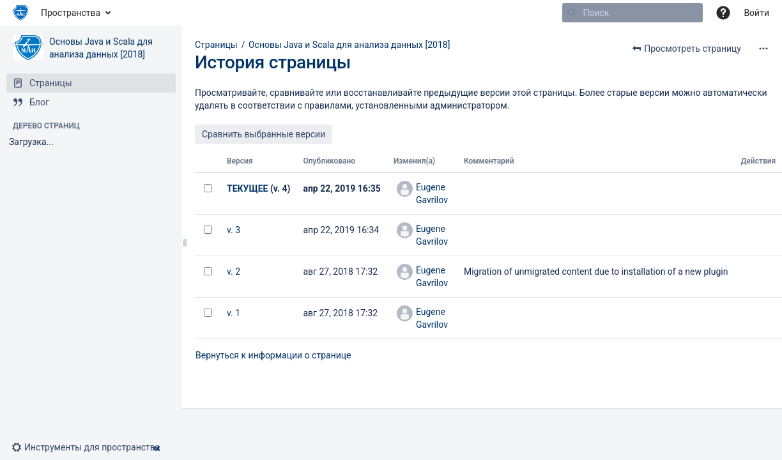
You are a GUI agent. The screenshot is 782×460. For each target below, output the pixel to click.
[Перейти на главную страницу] (20, 13)
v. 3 (233, 230)
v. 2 (233, 271)
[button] (90, 447)
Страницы (216, 45)
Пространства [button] (70, 13)
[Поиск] (572, 13)
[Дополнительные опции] (763, 48)
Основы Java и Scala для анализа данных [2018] (349, 45)
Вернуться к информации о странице (273, 355)
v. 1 (233, 313)
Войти (756, 13)
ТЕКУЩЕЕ (247, 188)
